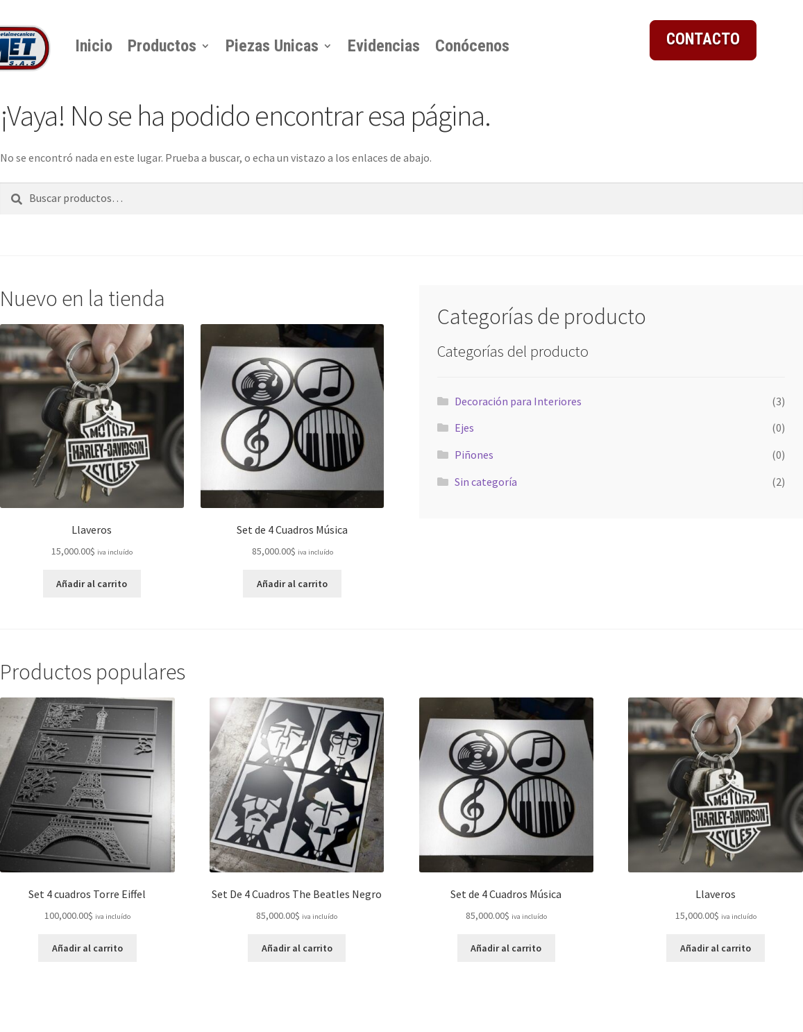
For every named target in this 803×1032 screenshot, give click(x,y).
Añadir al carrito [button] (91, 583)
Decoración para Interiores (518, 401)
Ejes (464, 427)
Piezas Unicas (272, 46)
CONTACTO (703, 39)
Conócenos (472, 46)
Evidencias (384, 46)
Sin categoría (486, 482)
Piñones (474, 455)
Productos (162, 46)
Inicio (93, 46)
